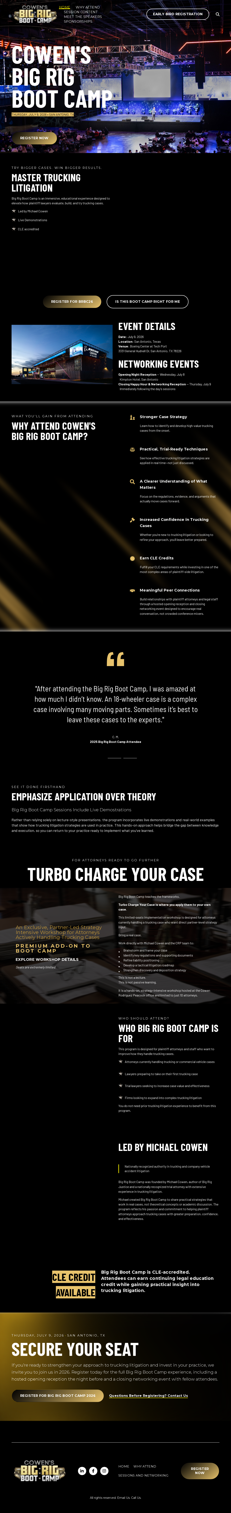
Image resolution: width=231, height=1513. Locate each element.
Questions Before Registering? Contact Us (148, 1396)
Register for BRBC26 (72, 302)
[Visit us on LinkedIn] (82, 1471)
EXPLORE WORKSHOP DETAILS (47, 959)
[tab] (99, 758)
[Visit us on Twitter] (93, 1471)
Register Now (34, 138)
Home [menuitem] (123, 1466)
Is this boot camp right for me (147, 302)
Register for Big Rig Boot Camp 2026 (57, 1396)
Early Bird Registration (178, 14)
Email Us (123, 1498)
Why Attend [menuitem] (144, 1466)
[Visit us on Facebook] (104, 1471)
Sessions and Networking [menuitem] (143, 1475)
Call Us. (136, 1498)
